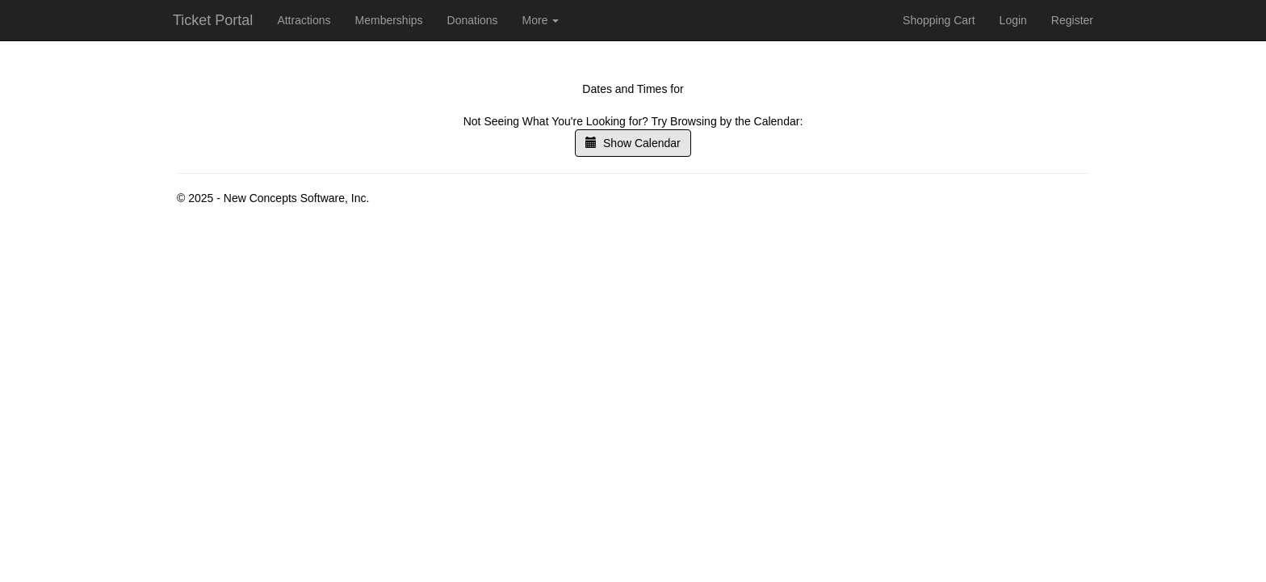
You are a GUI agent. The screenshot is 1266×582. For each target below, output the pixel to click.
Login (1013, 20)
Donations (472, 20)
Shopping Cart (939, 20)
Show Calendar (633, 143)
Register (1072, 20)
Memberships (389, 20)
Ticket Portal (213, 20)
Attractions (303, 20)
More (541, 20)
